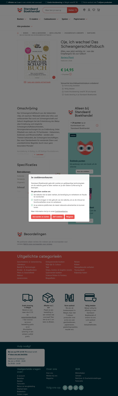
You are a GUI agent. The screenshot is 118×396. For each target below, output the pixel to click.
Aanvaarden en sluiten (41, 217)
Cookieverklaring (61, 211)
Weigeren (69, 217)
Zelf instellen (58, 217)
